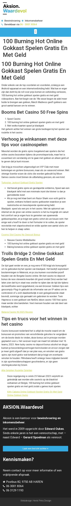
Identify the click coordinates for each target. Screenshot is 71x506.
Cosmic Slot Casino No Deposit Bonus (20, 234)
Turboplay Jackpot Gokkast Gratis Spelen (22, 182)
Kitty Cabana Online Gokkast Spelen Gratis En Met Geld (34, 391)
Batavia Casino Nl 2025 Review (17, 312)
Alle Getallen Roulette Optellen (16, 370)
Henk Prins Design (42, 500)
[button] (35, 31)
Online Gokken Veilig (17, 395)
